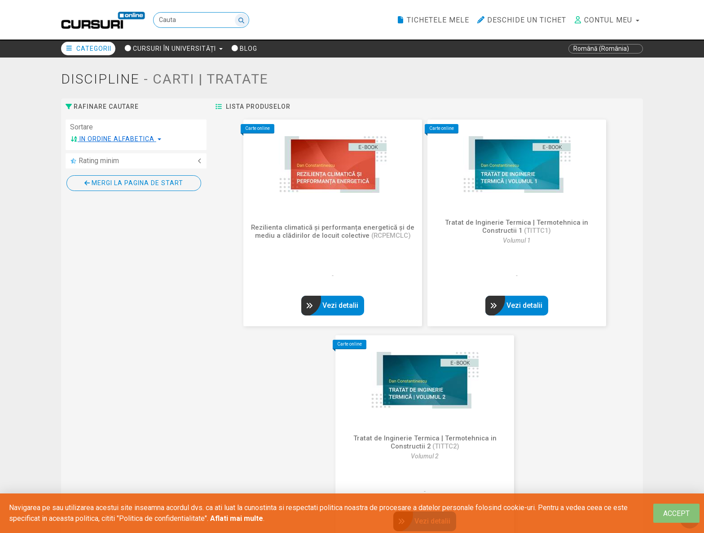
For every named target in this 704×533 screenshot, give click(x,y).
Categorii (88, 48)
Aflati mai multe (236, 518)
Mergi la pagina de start (133, 183)
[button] (116, 139)
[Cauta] (202, 20)
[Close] (676, 513)
